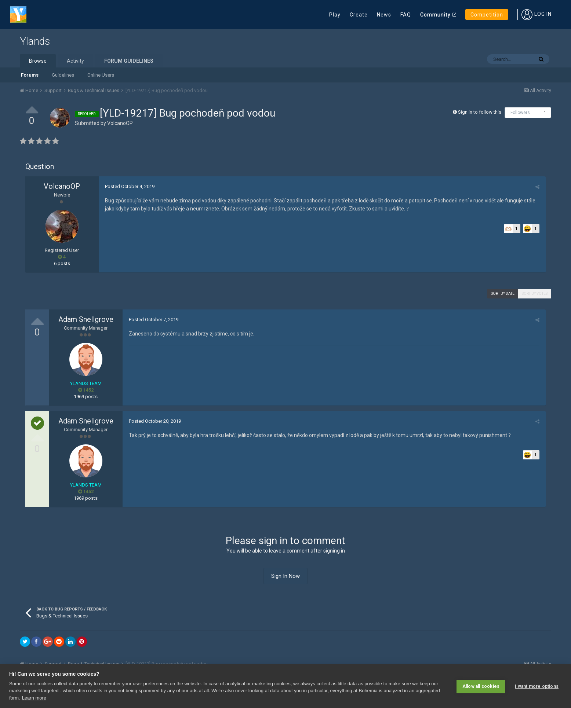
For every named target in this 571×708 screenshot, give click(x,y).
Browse (38, 61)
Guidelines (63, 75)
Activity (75, 61)
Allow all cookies (480, 686)
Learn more (34, 698)
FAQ (405, 15)
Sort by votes (535, 293)
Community (435, 15)
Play (335, 15)
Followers (520, 112)
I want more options (537, 686)
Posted (129, 186)
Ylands (35, 41)
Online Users (100, 75)
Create (359, 15)
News (384, 15)
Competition (486, 15)
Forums (30, 75)
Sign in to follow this (479, 112)
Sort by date (502, 293)
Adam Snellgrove (85, 319)
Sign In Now (285, 576)
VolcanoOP (120, 123)
